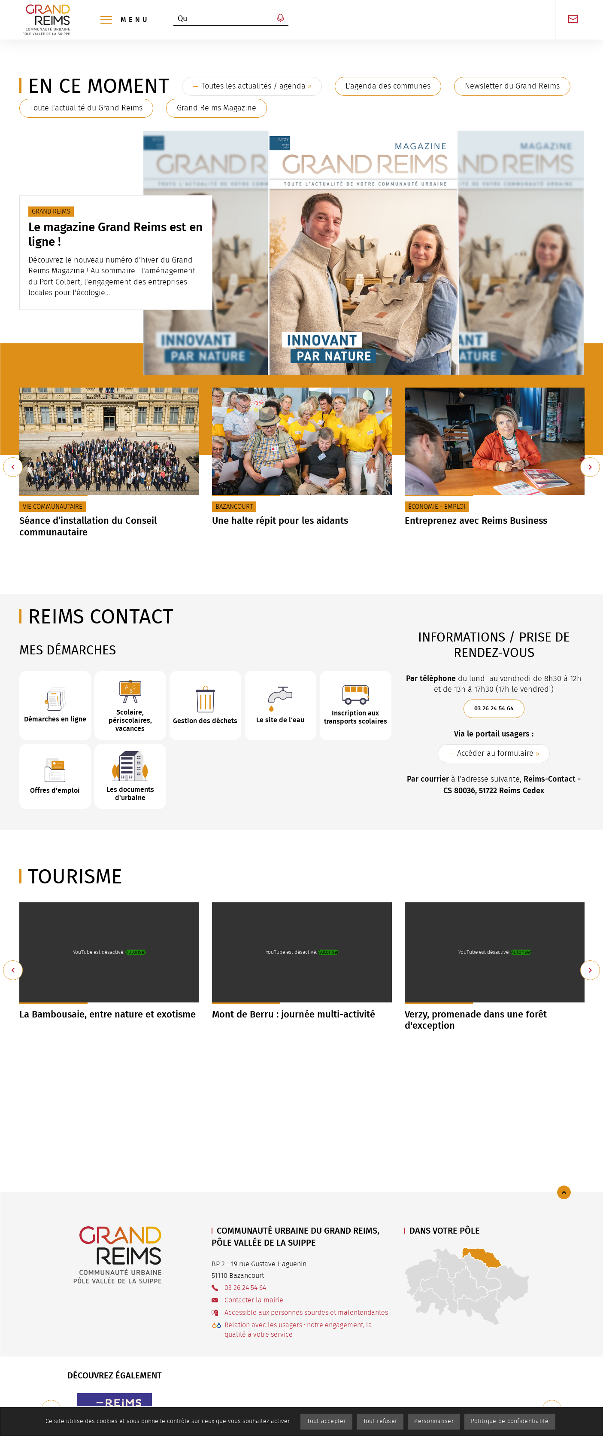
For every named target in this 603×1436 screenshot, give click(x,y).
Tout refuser (380, 1421)
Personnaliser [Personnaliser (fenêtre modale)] (434, 1421)
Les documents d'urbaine (130, 793)
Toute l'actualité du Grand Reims (86, 108)
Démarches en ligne (55, 719)
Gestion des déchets (205, 721)
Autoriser (135, 952)
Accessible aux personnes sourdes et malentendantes (306, 1312)
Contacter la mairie (253, 1300)
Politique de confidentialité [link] (510, 1421)
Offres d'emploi (55, 790)
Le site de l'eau (280, 720)
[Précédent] (13, 467)
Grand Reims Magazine (216, 108)
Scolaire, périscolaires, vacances (130, 720)
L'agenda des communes (387, 86)
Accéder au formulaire (495, 754)
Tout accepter (326, 1421)
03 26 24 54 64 (494, 708)
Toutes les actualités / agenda (253, 86)
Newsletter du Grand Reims (512, 86)
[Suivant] (590, 467)
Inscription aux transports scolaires (355, 717)
